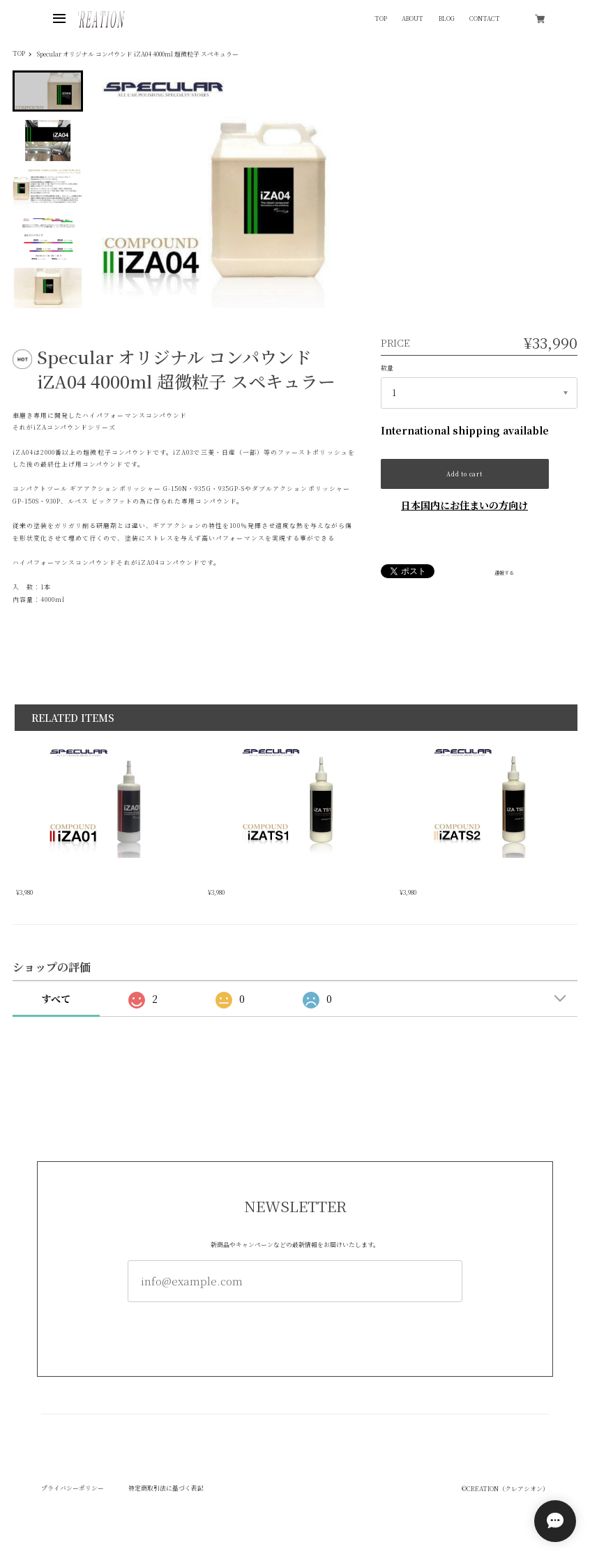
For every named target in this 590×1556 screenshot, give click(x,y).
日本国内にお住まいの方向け (464, 505)
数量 (387, 367)
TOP (381, 19)
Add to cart (464, 474)
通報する (504, 573)
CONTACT (484, 19)
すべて (55, 999)
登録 (295, 1331)
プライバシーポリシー (72, 1488)
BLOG (447, 19)
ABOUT (412, 19)
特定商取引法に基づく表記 (166, 1488)
